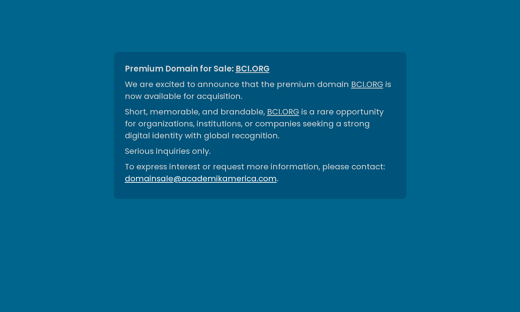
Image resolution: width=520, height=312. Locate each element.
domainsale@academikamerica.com (201, 178)
